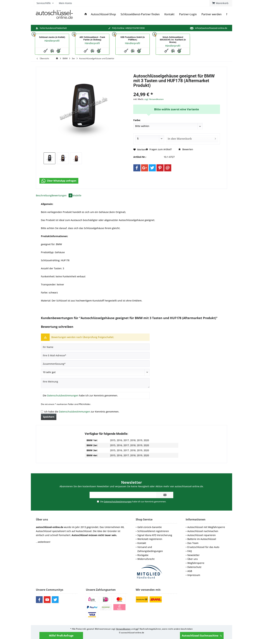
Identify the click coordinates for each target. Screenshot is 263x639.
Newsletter (193, 555)
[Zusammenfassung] (95, 363)
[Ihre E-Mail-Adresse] (95, 355)
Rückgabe (142, 555)
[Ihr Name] (95, 347)
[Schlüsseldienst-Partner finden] (140, 14)
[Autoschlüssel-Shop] (103, 14)
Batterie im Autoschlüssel (201, 539)
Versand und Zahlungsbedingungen (150, 549)
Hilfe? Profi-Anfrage (61, 635)
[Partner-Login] (188, 14)
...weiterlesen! (43, 542)
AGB (189, 571)
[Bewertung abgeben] (95, 372)
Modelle (76, 195)
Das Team (192, 543)
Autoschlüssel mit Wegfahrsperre (206, 527)
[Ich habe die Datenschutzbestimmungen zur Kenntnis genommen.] (42, 411)
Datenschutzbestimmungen (62, 395)
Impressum (193, 575)
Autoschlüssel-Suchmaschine (202, 635)
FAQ (189, 551)
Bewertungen (61, 195)
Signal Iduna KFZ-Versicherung (154, 535)
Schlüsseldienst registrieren (153, 531)
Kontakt (141, 543)
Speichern (48, 416)
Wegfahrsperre (195, 563)
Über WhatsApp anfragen (58, 181)
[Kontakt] (169, 14)
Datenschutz (194, 567)
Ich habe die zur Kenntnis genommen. (81, 411)
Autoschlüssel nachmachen (202, 531)
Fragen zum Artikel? (159, 149)
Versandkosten (123, 628)
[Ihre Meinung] (95, 383)
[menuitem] (220, 3)
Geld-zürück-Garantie (149, 527)
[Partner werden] (211, 14)
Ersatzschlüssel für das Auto (203, 547)
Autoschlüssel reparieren (201, 535)
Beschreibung (43, 195)
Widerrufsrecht (145, 559)
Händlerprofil (52, 40)
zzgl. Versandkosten (154, 99)
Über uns (192, 559)
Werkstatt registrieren (149, 539)
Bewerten (185, 149)
